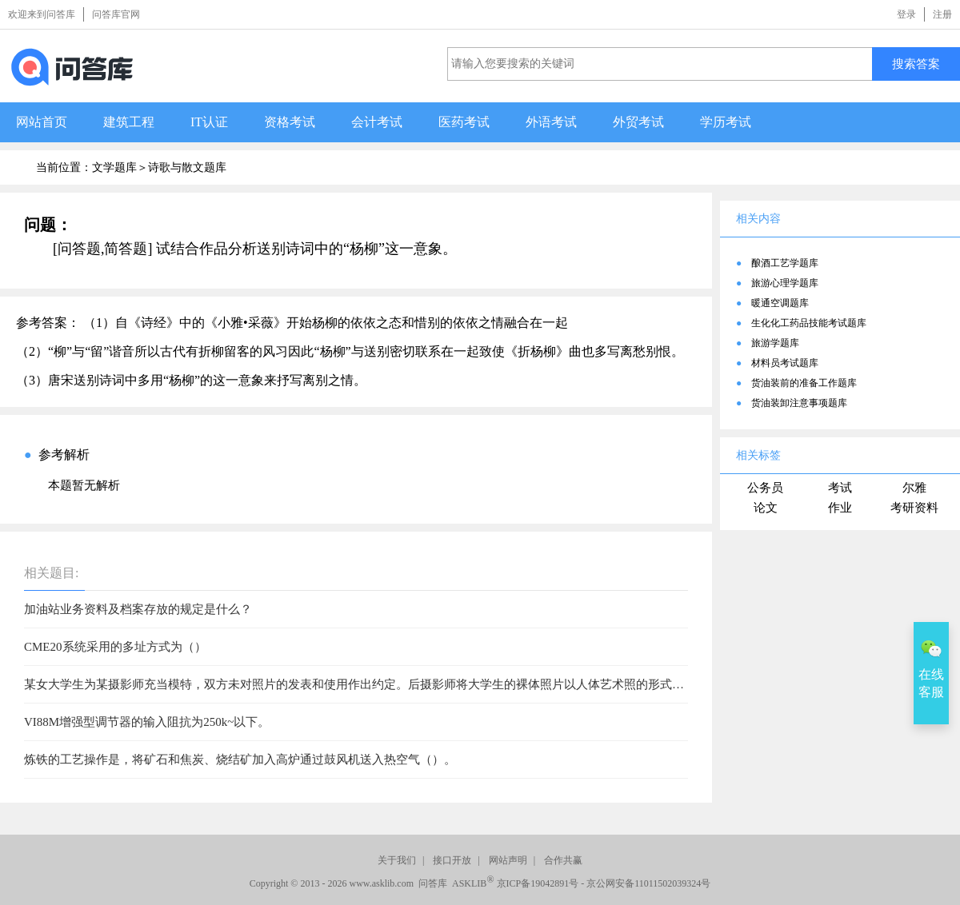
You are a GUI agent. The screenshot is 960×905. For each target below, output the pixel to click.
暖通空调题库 (780, 303)
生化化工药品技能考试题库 (808, 323)
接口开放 (452, 860)
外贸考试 (638, 122)
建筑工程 (128, 122)
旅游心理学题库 (784, 283)
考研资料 (914, 507)
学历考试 (725, 122)
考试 (840, 487)
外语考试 (551, 122)
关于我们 (397, 860)
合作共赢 (563, 860)
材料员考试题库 (784, 363)
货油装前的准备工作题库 (804, 383)
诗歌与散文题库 (187, 167)
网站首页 (41, 122)
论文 (766, 507)
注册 (942, 14)
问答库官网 (116, 14)
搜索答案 (916, 63)
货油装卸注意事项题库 (799, 403)
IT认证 (209, 122)
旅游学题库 (775, 343)
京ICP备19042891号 (538, 883)
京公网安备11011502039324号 (648, 883)
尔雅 (914, 487)
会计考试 (376, 122)
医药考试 (464, 122)
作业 (840, 507)
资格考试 (289, 122)
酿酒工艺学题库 (784, 263)
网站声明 (508, 860)
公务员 (765, 487)
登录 (906, 14)
